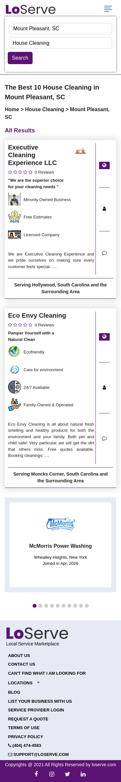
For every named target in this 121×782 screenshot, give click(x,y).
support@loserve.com (38, 754)
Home (13, 109)
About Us (19, 655)
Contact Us (21, 664)
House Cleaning (45, 109)
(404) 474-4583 (24, 745)
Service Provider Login (36, 710)
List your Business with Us (40, 701)
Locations (20, 683)
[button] (34, 606)
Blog (14, 692)
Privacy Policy (25, 736)
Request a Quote (28, 719)
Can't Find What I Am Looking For (47, 673)
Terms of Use (24, 727)
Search (20, 58)
